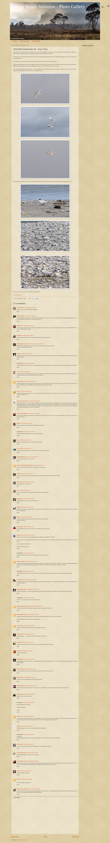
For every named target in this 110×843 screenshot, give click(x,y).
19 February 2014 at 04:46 (28, 431)
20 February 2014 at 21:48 (32, 752)
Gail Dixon (19, 642)
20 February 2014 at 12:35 (27, 726)
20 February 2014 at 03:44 (30, 669)
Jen (17, 490)
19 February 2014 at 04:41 (26, 423)
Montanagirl (19, 498)
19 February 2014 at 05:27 (25, 440)
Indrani (18, 423)
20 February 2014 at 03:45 (29, 677)
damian (18, 779)
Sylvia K (19, 353)
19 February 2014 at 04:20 (34, 413)
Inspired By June (21, 561)
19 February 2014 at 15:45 (30, 579)
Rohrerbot (19, 335)
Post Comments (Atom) (22, 839)
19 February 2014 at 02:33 (28, 335)
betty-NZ (19, 726)
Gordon (18, 517)
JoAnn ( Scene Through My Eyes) (24, 465)
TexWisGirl (19, 325)
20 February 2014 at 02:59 (28, 642)
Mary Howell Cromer (21, 761)
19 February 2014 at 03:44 (28, 363)
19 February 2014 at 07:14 (38, 465)
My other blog (24, 41)
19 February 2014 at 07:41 (29, 482)
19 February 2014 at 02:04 (30, 307)
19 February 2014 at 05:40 (25, 448)
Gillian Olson (20, 677)
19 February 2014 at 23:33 (28, 625)
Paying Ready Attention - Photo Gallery (48, 6)
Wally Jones (19, 535)
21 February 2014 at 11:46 (25, 770)
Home (15, 41)
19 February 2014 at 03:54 (26, 391)
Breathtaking (20, 659)
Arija (18, 770)
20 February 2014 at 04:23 (29, 694)
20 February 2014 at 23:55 (32, 761)
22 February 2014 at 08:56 (26, 779)
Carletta (18, 650)
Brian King (19, 526)
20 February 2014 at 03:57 (31, 685)
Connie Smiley (20, 669)
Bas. (18, 440)
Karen (18, 391)
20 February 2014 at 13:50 (28, 734)
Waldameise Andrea (21, 614)
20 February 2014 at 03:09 (26, 650)
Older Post (75, 837)
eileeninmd (19, 507)
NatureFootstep (20, 315)
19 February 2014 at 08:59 (28, 507)
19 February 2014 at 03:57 (34, 401)
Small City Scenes (21, 685)
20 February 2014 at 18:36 (27, 744)
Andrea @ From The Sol (22, 401)
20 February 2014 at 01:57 (28, 634)
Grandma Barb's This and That (24, 343)
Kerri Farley (19, 625)
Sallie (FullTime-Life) (21, 456)
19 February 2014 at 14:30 (31, 561)
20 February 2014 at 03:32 (29, 659)
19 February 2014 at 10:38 (28, 526)
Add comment (17, 797)
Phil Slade (19, 716)
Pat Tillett (19, 744)
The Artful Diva (20, 307)
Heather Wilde (20, 381)
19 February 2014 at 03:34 (27, 353)
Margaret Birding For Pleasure (24, 606)
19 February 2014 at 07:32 (27, 473)
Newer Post (15, 837)
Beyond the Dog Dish (22, 589)
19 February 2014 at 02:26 (28, 325)
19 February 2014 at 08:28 (24, 490)
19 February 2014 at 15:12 (28, 571)
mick (18, 448)
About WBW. (36, 41)
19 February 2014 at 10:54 (28, 535)
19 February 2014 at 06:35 (32, 456)
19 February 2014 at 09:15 (26, 517)
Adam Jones (20, 482)
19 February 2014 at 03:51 (29, 381)
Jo (17, 371)
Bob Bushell (19, 694)
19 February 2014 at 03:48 (24, 371)
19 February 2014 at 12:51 (28, 553)
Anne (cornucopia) (21, 752)
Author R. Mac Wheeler (22, 413)
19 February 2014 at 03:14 (37, 343)
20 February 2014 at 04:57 (28, 702)
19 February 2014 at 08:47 (28, 498)
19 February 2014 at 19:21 (37, 606)
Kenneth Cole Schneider (22, 789)
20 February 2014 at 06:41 (28, 716)
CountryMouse (20, 579)
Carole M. (19, 473)
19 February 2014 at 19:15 (28, 597)
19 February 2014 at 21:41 (32, 614)
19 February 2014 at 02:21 (30, 315)
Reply (18, 311)
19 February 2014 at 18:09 (33, 589)
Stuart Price (19, 634)
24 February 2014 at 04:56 (34, 789)
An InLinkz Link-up (17, 294)
